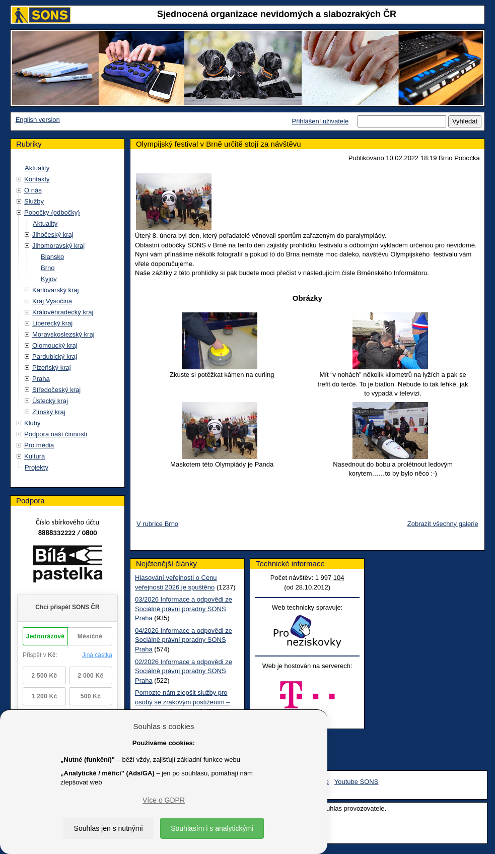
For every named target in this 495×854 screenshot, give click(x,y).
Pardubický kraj (54, 356)
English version (38, 119)
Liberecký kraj (52, 323)
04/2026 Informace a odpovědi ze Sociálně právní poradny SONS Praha (183, 640)
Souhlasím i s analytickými (212, 828)
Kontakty (37, 179)
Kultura (34, 456)
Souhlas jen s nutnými (108, 828)
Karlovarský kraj (55, 290)
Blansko (52, 256)
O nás (33, 190)
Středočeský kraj (56, 389)
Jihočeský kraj (53, 234)
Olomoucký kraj (55, 345)
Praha (41, 378)
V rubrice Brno (157, 524)
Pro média (39, 445)
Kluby (32, 423)
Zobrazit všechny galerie (442, 524)
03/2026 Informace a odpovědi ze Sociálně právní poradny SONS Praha (183, 609)
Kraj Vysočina (52, 301)
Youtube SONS (356, 781)
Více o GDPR (164, 800)
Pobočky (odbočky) (52, 212)
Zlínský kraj (48, 412)
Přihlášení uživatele (320, 121)
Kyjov (49, 279)
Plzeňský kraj (51, 367)
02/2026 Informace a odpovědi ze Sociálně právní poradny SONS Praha (183, 671)
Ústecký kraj (50, 401)
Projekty (36, 467)
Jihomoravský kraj (58, 245)
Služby (34, 201)
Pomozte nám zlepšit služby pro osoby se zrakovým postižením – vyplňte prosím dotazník (182, 702)
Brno (47, 268)
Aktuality (37, 168)
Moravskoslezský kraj (63, 334)
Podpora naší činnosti (55, 434)
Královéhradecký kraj (62, 312)
